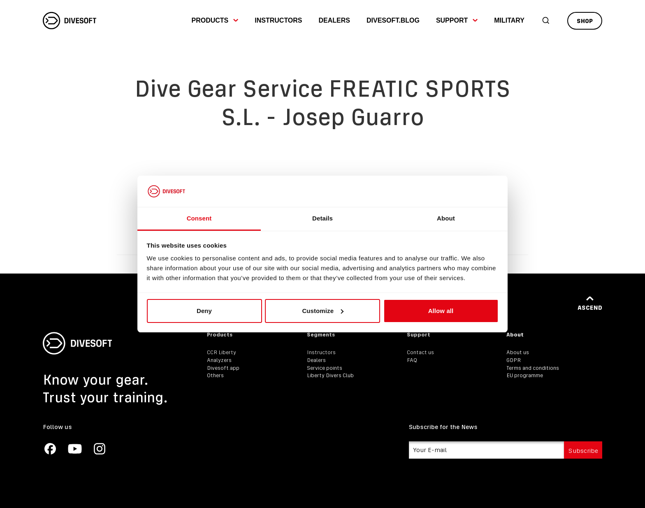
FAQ (412, 360)
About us (517, 352)
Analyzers (219, 360)
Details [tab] (322, 218)
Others (215, 375)
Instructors (278, 20)
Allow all (441, 310)
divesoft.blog (393, 20)
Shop (585, 20)
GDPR (513, 360)
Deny (204, 310)
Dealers (334, 20)
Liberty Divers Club (330, 375)
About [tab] (446, 218)
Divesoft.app (223, 368)
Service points (324, 368)
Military (509, 20)
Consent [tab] (199, 218)
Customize (322, 310)
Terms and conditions (532, 368)
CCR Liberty (221, 352)
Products (214, 20)
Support (457, 20)
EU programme (524, 375)
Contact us (420, 352)
